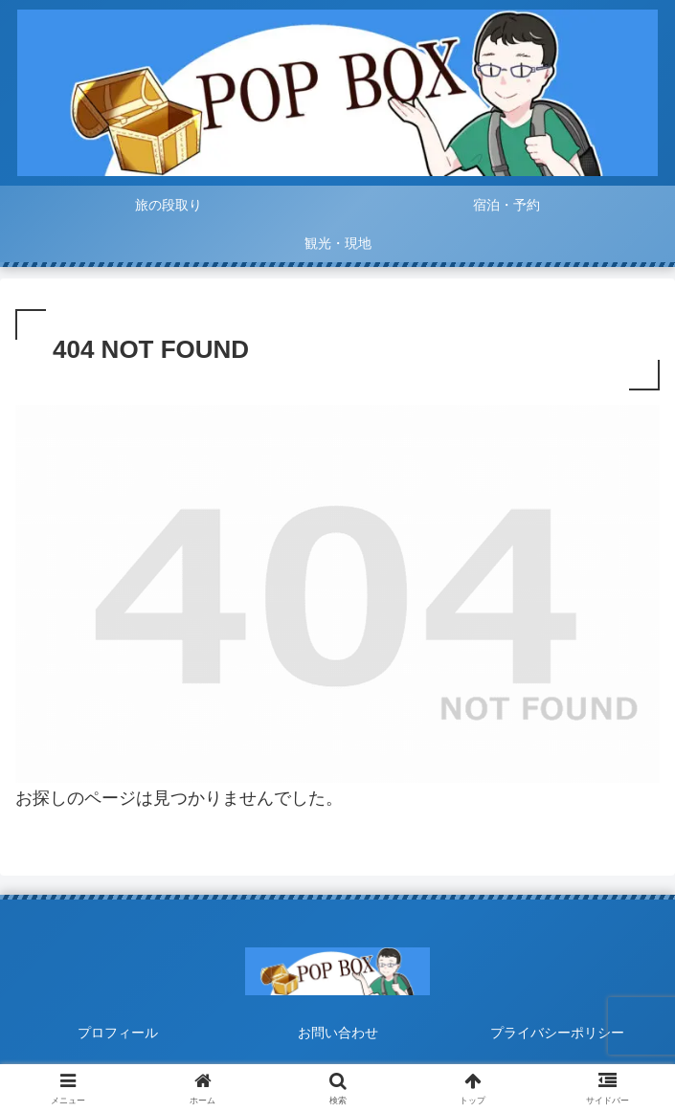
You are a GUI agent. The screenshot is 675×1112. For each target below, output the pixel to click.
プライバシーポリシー (557, 1032)
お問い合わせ (338, 1032)
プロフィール (118, 1032)
